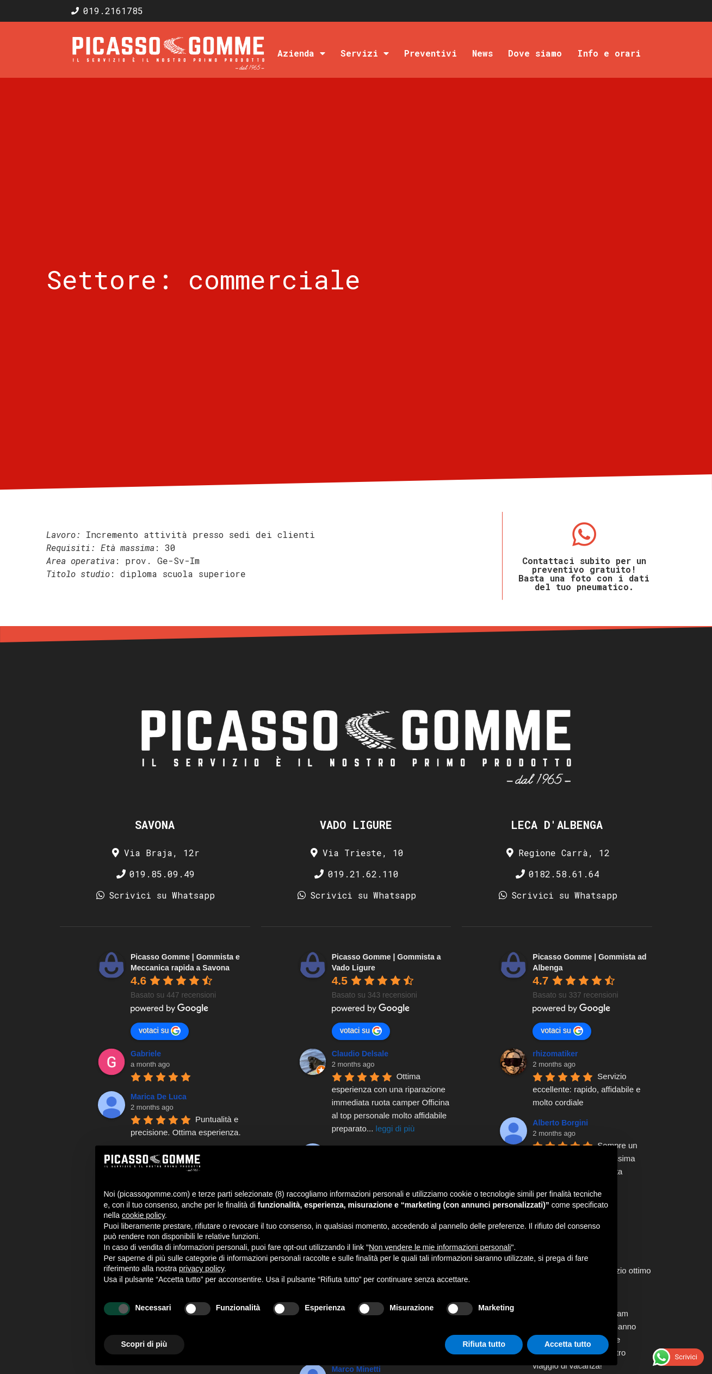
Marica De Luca (159, 1096)
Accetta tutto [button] (567, 1344)
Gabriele (146, 1053)
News (482, 53)
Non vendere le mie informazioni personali (440, 1247)
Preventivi (430, 53)
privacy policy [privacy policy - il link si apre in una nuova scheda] (201, 1268)
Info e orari (609, 53)
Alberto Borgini (560, 1122)
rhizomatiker (555, 1053)
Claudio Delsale (360, 1053)
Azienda (301, 53)
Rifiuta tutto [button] (483, 1344)
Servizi (364, 53)
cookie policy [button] (143, 1215)
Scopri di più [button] (144, 1344)
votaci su (160, 1031)
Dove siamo (535, 53)
